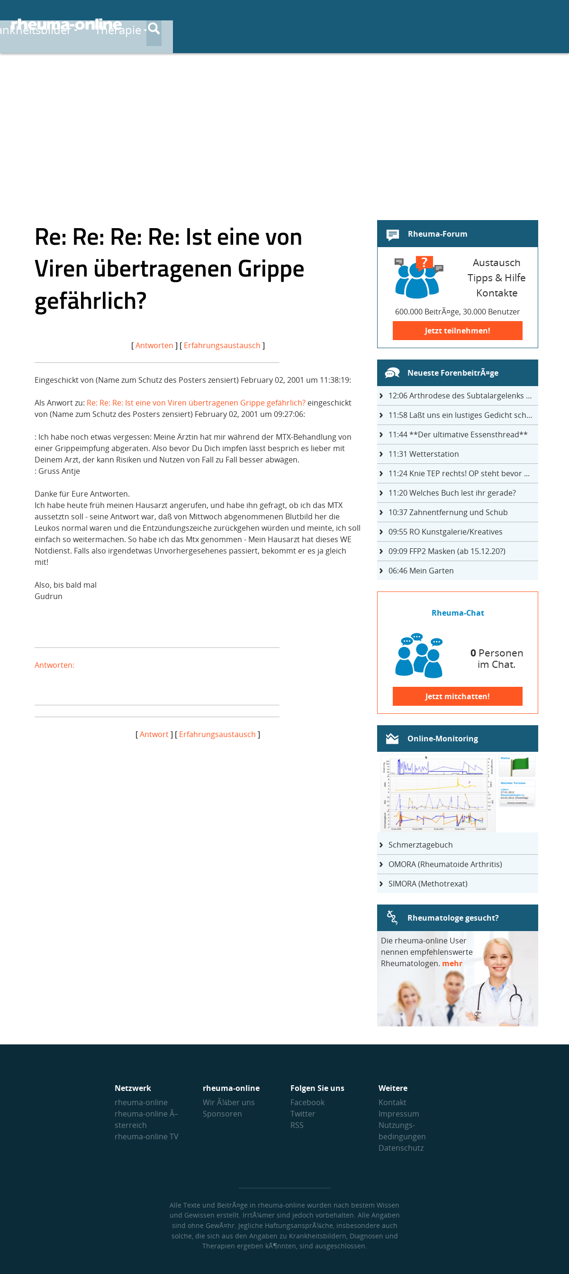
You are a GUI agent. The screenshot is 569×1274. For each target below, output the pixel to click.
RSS (297, 1125)
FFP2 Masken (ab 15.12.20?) (447, 551)
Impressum (399, 1113)
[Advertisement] (284, 131)
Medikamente (395, 24)
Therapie (312, 24)
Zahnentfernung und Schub (448, 512)
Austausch (482, 24)
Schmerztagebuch (420, 845)
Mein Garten (421, 570)
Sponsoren (222, 1113)
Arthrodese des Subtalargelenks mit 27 (463, 395)
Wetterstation (423, 454)
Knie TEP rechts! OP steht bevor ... (459, 473)
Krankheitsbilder (222, 24)
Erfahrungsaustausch (222, 345)
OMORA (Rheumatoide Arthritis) (445, 864)
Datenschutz (401, 1148)
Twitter (303, 1113)
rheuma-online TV (147, 1136)
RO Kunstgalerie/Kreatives (445, 531)
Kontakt (392, 1102)
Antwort (154, 734)
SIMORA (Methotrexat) (428, 883)
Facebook (307, 1102)
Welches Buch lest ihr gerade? (452, 493)
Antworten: (54, 665)
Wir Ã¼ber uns (229, 1102)
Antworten (154, 345)
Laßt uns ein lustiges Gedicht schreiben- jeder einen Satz (463, 415)
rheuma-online (141, 1102)
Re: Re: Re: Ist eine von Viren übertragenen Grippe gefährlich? (196, 402)
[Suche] (550, 25)
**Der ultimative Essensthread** (458, 434)
